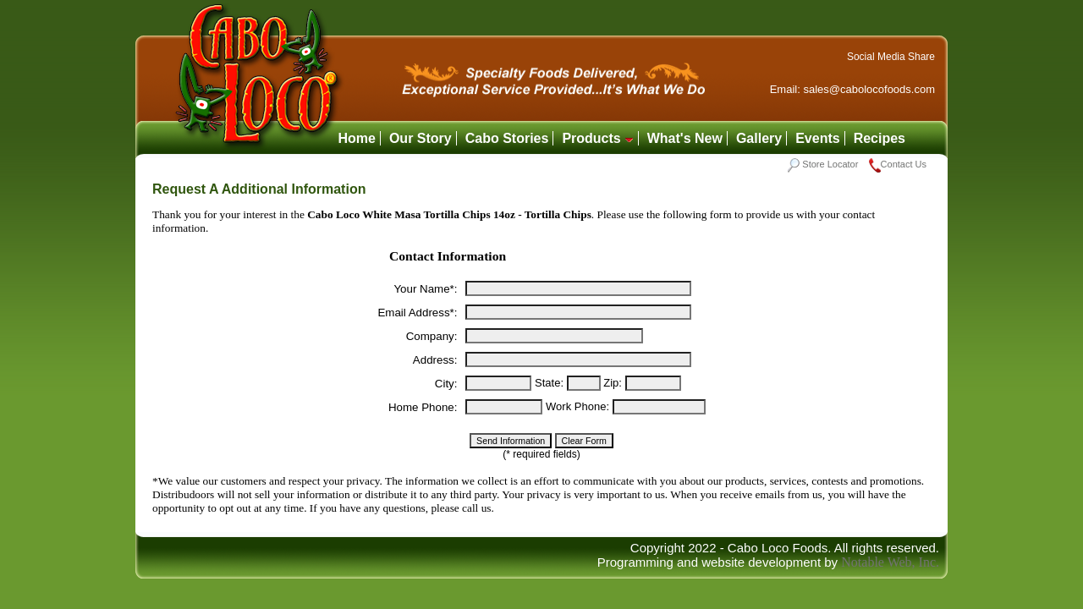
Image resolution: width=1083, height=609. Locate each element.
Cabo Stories (507, 138)
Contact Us (897, 164)
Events (817, 138)
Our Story (420, 138)
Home (356, 138)
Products (597, 138)
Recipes (879, 138)
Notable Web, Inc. (890, 562)
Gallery (759, 138)
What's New (685, 138)
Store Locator (823, 164)
